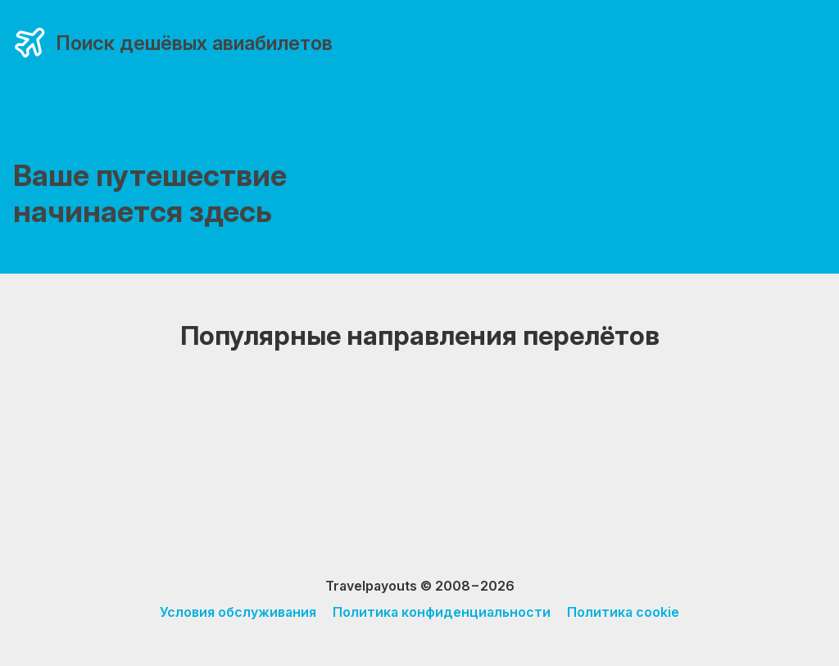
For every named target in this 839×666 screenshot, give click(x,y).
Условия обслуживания (238, 612)
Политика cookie (623, 612)
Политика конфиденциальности (442, 612)
